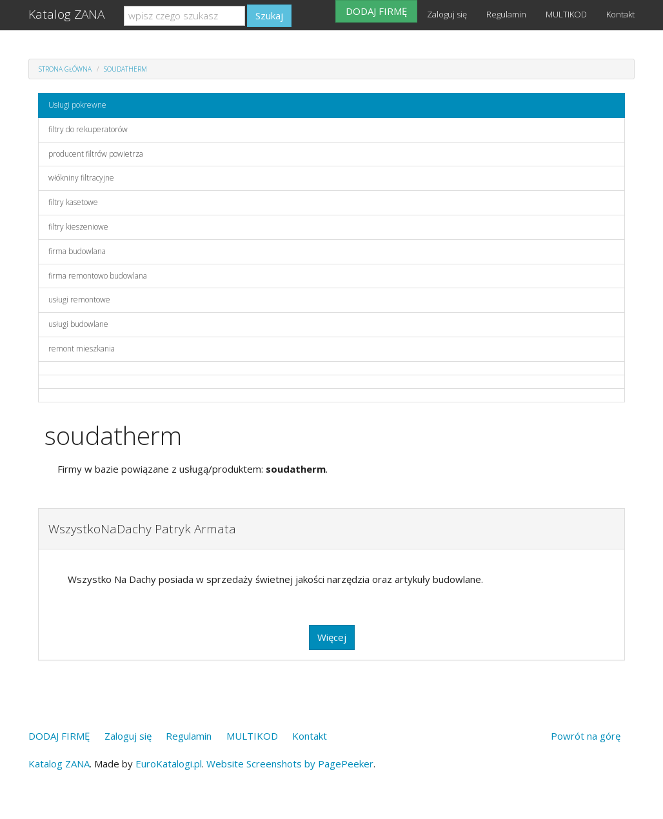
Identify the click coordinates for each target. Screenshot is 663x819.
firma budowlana (77, 251)
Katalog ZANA (66, 14)
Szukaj (269, 15)
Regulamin (506, 14)
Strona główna (65, 69)
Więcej (331, 637)
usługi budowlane (78, 324)
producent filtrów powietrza (95, 153)
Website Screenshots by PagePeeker (289, 763)
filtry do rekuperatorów (88, 129)
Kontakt (620, 14)
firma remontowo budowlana (97, 275)
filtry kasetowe (73, 202)
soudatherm (125, 69)
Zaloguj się (447, 14)
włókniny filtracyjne (81, 177)
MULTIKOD (566, 14)
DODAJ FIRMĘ (376, 11)
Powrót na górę (585, 735)
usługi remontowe (79, 299)
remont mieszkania (81, 348)
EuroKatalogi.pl (168, 763)
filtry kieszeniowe (78, 226)
